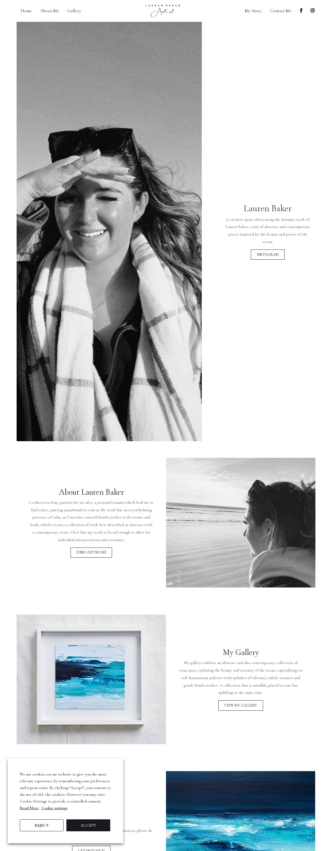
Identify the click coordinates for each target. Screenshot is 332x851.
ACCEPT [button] (88, 825)
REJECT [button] (41, 825)
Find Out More (91, 557)
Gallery (74, 10)
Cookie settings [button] (54, 808)
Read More (29, 808)
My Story (253, 10)
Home (26, 10)
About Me (49, 10)
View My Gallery (240, 710)
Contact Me (281, 10)
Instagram (268, 254)
